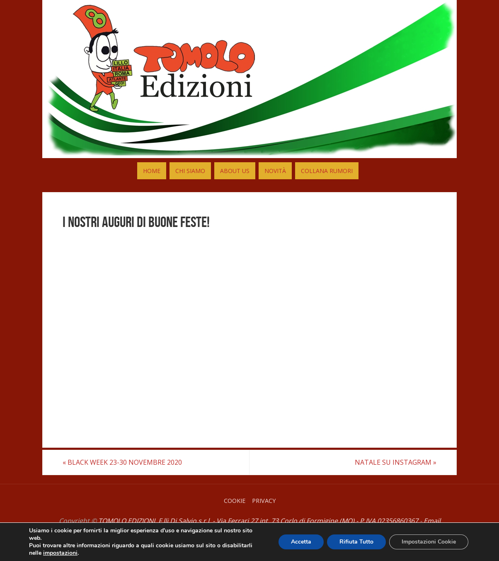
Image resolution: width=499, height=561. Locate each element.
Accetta (301, 542)
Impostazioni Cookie (429, 542)
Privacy (264, 501)
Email (432, 520)
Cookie (234, 501)
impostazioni (60, 553)
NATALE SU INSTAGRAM (395, 462)
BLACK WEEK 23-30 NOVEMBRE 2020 (122, 462)
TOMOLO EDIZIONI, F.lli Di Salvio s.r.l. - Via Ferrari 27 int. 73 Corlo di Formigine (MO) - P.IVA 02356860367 (258, 520)
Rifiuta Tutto (356, 542)
